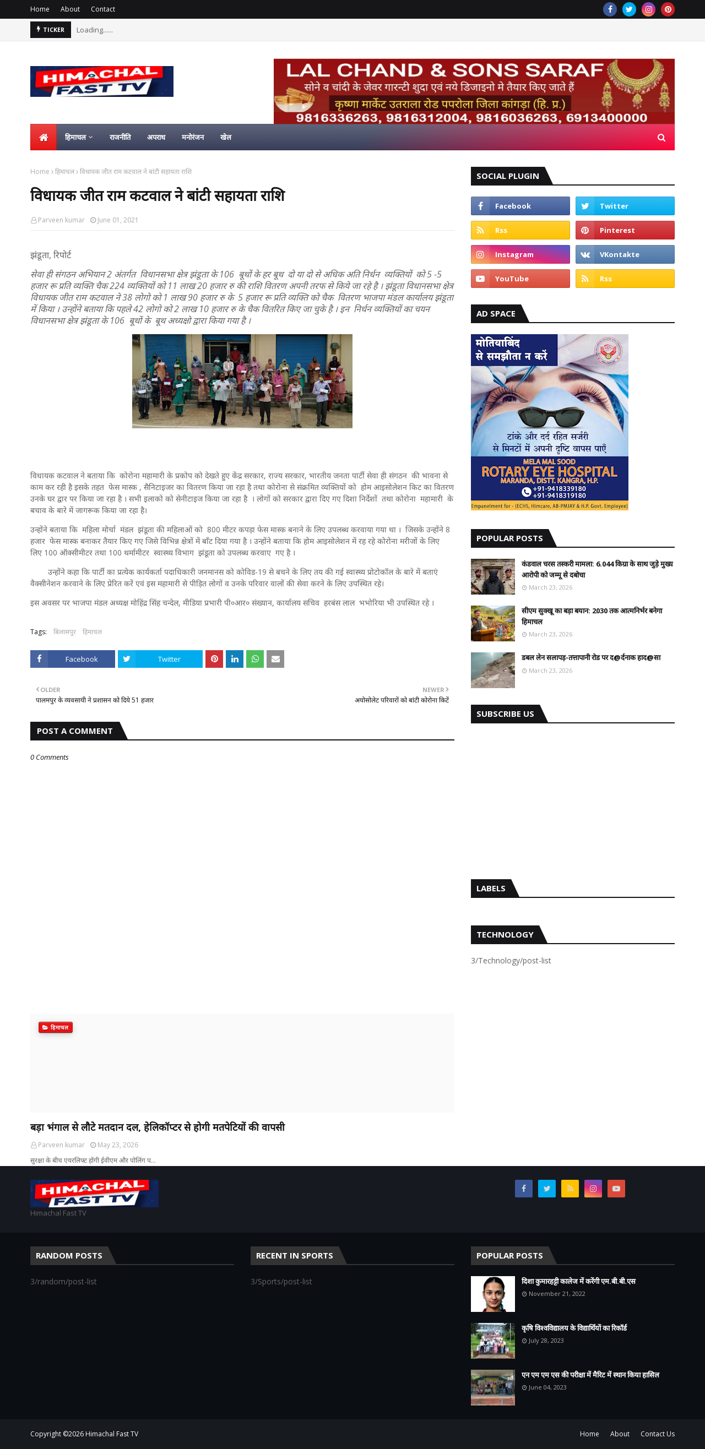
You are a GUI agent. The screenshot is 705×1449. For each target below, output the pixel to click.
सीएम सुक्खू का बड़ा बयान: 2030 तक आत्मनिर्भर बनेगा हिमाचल (592, 616)
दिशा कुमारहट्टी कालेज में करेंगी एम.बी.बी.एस (579, 1281)
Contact (103, 9)
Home (40, 9)
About (70, 9)
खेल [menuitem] (225, 137)
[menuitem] (43, 137)
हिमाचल (64, 171)
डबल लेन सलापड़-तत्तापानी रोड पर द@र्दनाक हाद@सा (591, 657)
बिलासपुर (64, 631)
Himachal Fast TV (111, 1434)
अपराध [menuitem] (156, 137)
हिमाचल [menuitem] (75, 137)
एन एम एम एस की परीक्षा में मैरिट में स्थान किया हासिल (590, 1375)
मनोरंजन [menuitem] (193, 137)
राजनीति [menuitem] (120, 137)
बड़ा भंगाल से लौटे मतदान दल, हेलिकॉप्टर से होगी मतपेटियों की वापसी (157, 1127)
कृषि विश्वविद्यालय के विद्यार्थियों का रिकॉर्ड (574, 1328)
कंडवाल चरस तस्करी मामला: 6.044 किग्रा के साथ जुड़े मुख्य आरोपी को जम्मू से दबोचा (597, 569)
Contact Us (658, 1434)
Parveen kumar (61, 220)
